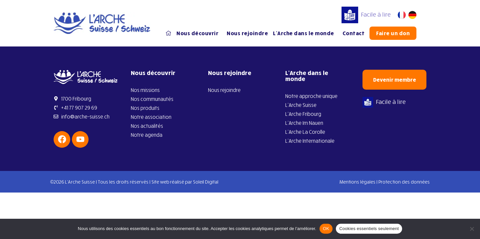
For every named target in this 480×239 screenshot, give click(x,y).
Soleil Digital (205, 182)
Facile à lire (366, 14)
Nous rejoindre (247, 33)
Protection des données (404, 182)
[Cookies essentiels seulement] (471, 228)
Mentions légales (357, 182)
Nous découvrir (199, 33)
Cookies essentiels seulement (369, 228)
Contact (354, 33)
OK (326, 228)
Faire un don (393, 33)
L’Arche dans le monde (305, 33)
